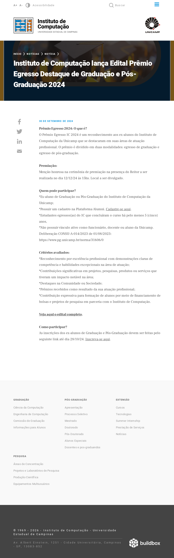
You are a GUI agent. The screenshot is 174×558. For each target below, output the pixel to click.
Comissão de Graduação (29, 421)
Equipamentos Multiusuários (31, 484)
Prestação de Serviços (130, 427)
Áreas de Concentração (28, 464)
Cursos (120, 408)
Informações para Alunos (29, 427)
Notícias (33, 54)
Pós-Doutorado (74, 434)
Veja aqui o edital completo (60, 314)
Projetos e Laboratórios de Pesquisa (36, 471)
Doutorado (71, 427)
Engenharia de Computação (30, 414)
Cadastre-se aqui (118, 209)
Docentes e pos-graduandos (83, 447)
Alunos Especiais (76, 441)
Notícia (50, 54)
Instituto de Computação (45, 25)
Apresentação (74, 408)
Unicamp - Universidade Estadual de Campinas (153, 25)
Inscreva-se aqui (97, 339)
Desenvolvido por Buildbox (145, 543)
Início (17, 54)
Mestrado (71, 421)
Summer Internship (128, 421)
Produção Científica (25, 477)
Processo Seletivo (76, 414)
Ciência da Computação (28, 408)
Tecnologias (124, 414)
